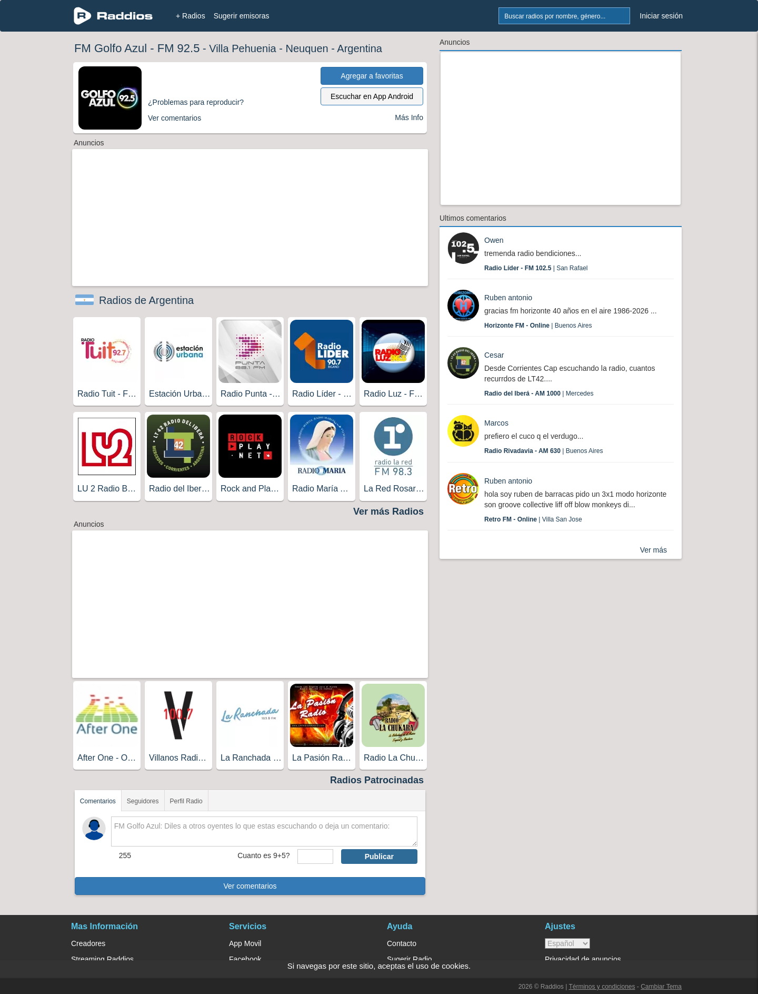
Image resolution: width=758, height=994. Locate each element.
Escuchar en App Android (372, 96)
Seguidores (143, 801)
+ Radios (190, 16)
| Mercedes (538, 393)
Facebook (245, 959)
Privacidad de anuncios (583, 959)
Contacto (401, 943)
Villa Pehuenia (242, 48)
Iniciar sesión (661, 16)
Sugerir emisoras (242, 16)
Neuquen (306, 48)
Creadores (88, 943)
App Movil (245, 943)
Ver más (653, 550)
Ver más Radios (388, 511)
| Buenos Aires (538, 325)
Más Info (409, 117)
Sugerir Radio (409, 959)
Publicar (379, 856)
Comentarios (98, 801)
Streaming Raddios (102, 959)
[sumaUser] (315, 856)
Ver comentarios (249, 886)
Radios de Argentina (146, 300)
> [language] (567, 943)
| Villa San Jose (533, 519)
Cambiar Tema (661, 986)
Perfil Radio (186, 801)
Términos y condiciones (601, 986)
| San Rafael (536, 268)
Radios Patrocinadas (377, 780)
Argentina (359, 48)
